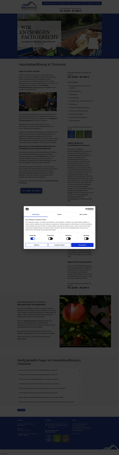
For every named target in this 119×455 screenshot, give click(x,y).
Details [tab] (60, 214)
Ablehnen (36, 245)
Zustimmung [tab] (35, 214)
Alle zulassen (82, 245)
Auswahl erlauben (59, 245)
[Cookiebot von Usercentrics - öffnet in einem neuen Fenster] (87, 209)
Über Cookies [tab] (83, 214)
